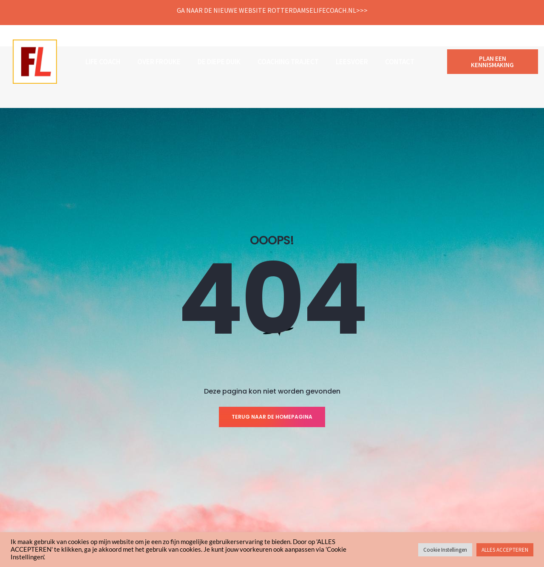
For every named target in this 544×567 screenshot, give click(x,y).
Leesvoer (352, 61)
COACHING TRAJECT (288, 61)
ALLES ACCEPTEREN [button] (505, 549)
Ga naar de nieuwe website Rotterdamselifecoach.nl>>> (272, 10)
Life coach (102, 61)
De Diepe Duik (219, 61)
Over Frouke (159, 61)
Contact (399, 61)
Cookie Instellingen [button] (445, 549)
